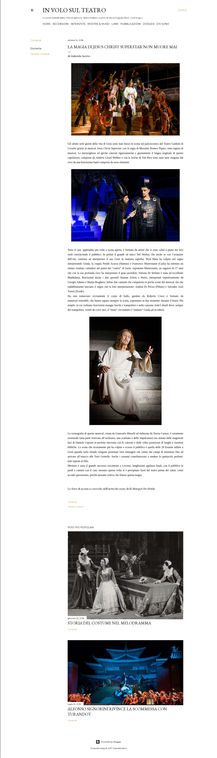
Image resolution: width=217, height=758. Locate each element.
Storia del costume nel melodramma (109, 623)
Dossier (148, 23)
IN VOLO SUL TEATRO (74, 10)
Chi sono (162, 23)
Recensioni (61, 23)
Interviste (78, 23)
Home (47, 23)
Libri (115, 23)
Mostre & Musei (98, 23)
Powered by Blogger (108, 742)
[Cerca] (182, 10)
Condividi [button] (35, 40)
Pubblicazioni (130, 23)
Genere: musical (39, 54)
